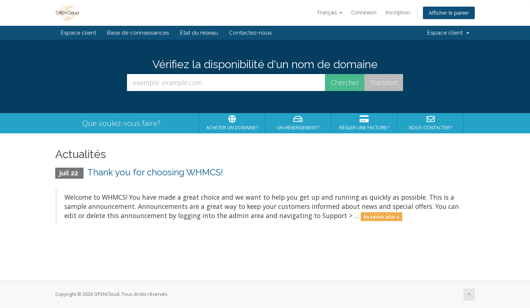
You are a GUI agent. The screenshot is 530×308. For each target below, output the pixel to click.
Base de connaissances (138, 32)
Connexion (364, 12)
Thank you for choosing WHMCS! (155, 172)
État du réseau (199, 32)
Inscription (397, 12)
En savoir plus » (381, 216)
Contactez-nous (250, 32)
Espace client (78, 32)
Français (329, 12)
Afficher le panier (449, 12)
